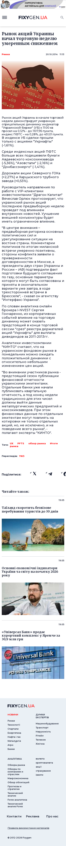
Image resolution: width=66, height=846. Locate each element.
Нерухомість (43, 731)
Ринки (6, 54)
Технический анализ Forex (15, 805)
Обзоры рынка (16, 765)
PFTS (20, 443)
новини (13, 714)
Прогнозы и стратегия (14, 787)
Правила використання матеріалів (28, 828)
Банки (11, 749)
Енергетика (14, 733)
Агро (10, 745)
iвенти (39, 775)
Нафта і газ (14, 737)
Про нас (52, 816)
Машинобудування (47, 723)
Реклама (32, 816)
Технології (14, 724)
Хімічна (40, 743)
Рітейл (40, 735)
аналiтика (15, 758)
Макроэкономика (18, 778)
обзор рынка (37, 443)
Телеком (41, 739)
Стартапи (13, 729)
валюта (40, 758)
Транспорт (42, 727)
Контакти (14, 816)
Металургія (14, 741)
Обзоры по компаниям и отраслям (15, 772)
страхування (43, 770)
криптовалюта (44, 762)
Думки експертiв (42, 716)
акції (39, 766)
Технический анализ (15, 794)
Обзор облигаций (18, 782)
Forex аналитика (17, 799)
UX (11, 443)
